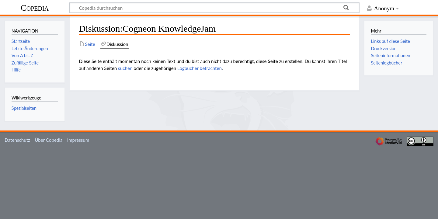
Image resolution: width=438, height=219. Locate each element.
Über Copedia (48, 140)
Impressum (78, 140)
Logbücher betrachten (199, 68)
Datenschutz (17, 140)
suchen (125, 68)
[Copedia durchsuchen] (214, 7)
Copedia (35, 7)
